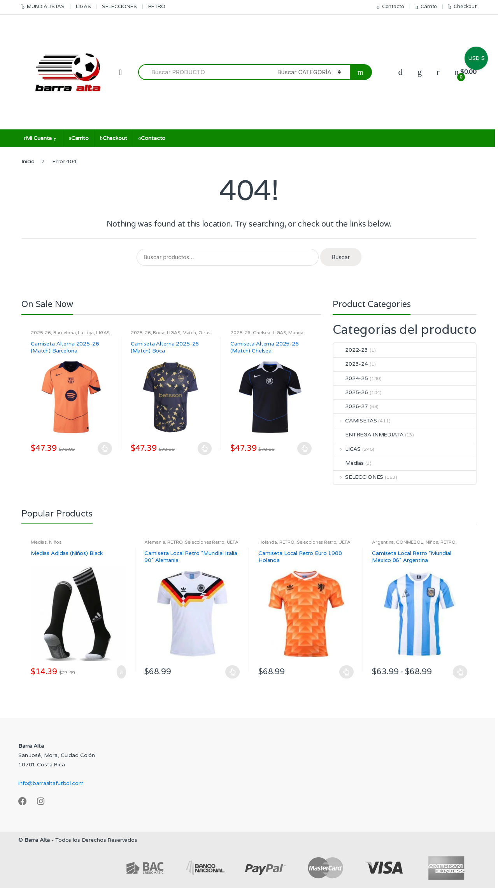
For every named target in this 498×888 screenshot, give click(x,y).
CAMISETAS (355, 420)
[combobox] (203, 72)
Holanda (267, 542)
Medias (348, 463)
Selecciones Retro (204, 542)
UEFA (232, 542)
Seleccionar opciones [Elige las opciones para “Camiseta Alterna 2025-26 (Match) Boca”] (205, 448)
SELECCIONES (119, 6)
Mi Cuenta (38, 138)
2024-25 (350, 378)
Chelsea (261, 332)
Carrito (426, 6)
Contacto (390, 6)
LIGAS (83, 6)
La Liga (86, 332)
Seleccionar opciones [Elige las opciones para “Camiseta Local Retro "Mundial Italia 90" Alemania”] (233, 672)
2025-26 (41, 332)
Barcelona (64, 332)
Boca (158, 332)
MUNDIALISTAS (43, 6)
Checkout (462, 6)
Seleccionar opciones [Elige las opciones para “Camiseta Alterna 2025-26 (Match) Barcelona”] (105, 448)
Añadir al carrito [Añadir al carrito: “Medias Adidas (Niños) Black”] (119, 672)
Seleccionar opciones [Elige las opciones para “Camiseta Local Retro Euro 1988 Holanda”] (347, 672)
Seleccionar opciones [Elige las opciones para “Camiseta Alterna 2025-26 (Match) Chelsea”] (305, 448)
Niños (55, 542)
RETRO (156, 6)
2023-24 (350, 364)
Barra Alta (37, 840)
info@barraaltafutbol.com (51, 783)
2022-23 (350, 350)
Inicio (28, 161)
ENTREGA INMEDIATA (368, 434)
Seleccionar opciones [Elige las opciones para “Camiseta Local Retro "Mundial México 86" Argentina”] (460, 672)
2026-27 (350, 406)
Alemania (154, 542)
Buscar (341, 257)
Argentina (383, 542)
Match (189, 332)
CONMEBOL (409, 542)
